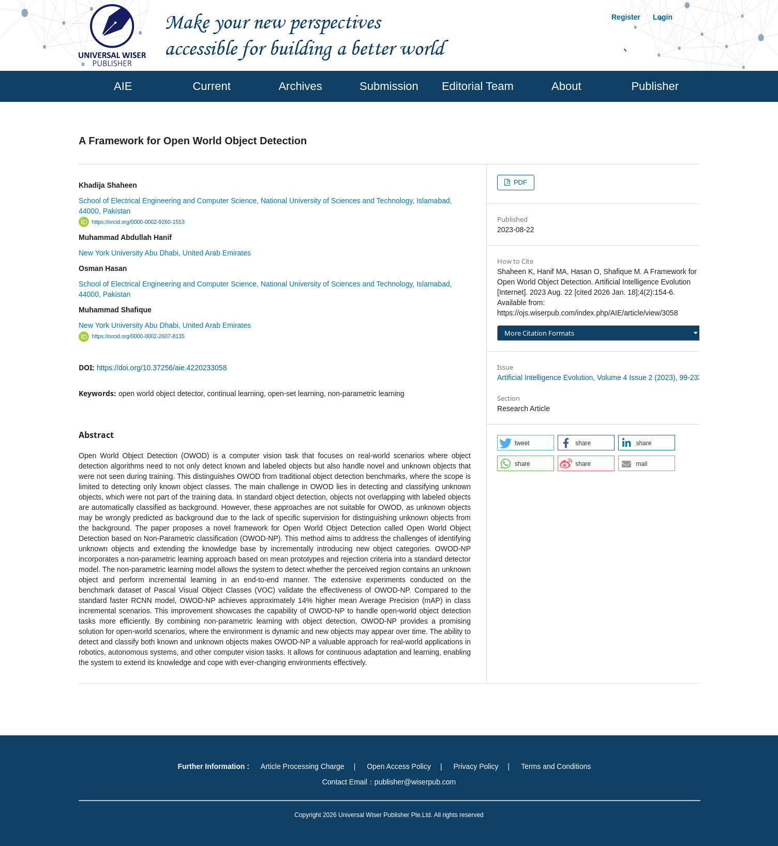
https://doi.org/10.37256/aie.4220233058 (162, 368)
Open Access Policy (399, 766)
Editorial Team (478, 86)
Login (662, 17)
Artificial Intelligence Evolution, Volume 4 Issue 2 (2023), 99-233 (599, 377)
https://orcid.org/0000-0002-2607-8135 (138, 337)
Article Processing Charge (303, 766)
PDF (519, 182)
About (566, 86)
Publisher (655, 86)
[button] (525, 442)
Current (211, 86)
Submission (389, 86)
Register (625, 17)
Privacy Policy (475, 766)
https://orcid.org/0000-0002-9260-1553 (138, 222)
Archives (300, 86)
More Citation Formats (539, 333)
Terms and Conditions (556, 766)
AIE (123, 86)
